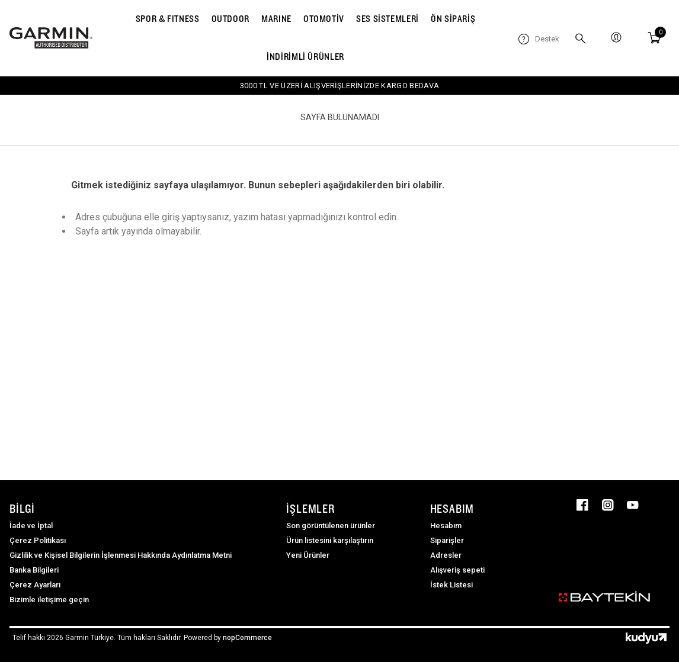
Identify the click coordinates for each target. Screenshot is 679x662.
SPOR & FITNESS (168, 18)
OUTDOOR (230, 18)
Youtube (633, 505)
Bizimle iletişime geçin (49, 599)
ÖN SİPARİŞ (453, 18)
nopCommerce (247, 638)
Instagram (608, 505)
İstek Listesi (451, 584)
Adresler (446, 555)
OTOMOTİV (323, 18)
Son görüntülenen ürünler (330, 525)
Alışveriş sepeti (457, 569)
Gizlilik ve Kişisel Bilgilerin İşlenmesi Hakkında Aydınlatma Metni (120, 555)
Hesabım (446, 525)
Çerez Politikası (37, 540)
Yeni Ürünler (307, 555)
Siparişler (447, 540)
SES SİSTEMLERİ (387, 18)
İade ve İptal (31, 525)
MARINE (276, 18)
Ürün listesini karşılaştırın (329, 540)
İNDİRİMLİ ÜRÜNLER (305, 56)
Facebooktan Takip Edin (582, 505)
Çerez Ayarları (34, 584)
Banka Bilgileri (34, 569)
